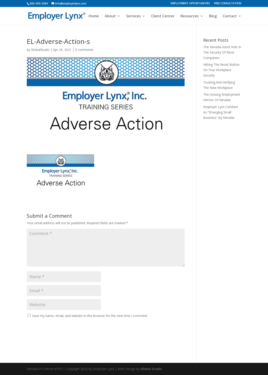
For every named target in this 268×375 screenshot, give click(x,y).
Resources (190, 16)
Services (133, 16)
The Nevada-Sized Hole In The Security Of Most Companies (222, 52)
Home (94, 16)
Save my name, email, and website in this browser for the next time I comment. (90, 316)
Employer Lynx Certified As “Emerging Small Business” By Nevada (220, 112)
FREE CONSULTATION (227, 3)
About (110, 16)
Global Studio (151, 369)
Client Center (163, 16)
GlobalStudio (40, 49)
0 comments (84, 49)
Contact (230, 16)
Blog (213, 16)
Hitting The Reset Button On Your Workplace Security (221, 69)
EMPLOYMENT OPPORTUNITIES (190, 3)
